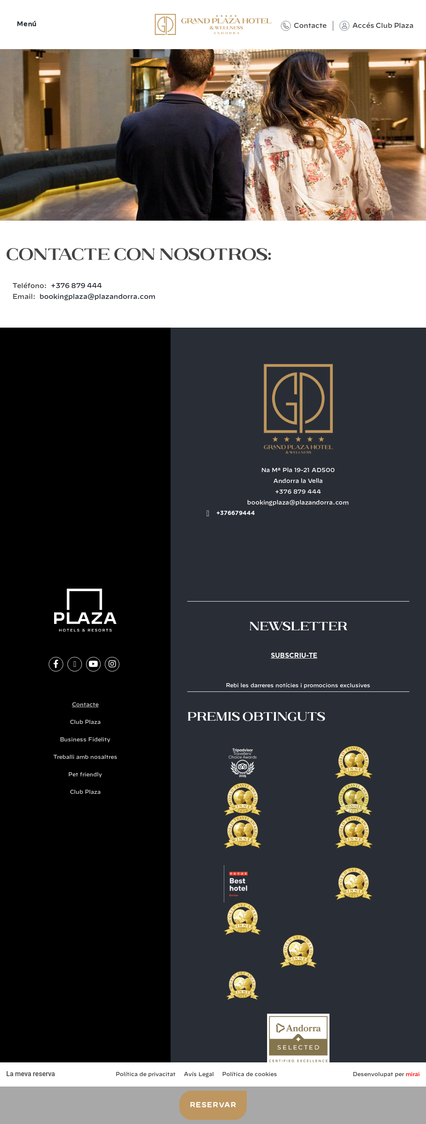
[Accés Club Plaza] (344, 26)
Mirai (413, 1074)
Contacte (310, 25)
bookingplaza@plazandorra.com (98, 296)
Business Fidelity (85, 740)
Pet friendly (85, 775)
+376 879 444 (76, 286)
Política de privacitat (146, 1074)
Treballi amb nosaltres (85, 757)
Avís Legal (199, 1074)
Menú (27, 24)
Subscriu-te (294, 655)
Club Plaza (85, 722)
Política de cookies (249, 1074)
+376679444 (235, 513)
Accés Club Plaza (383, 25)
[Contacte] (286, 26)
